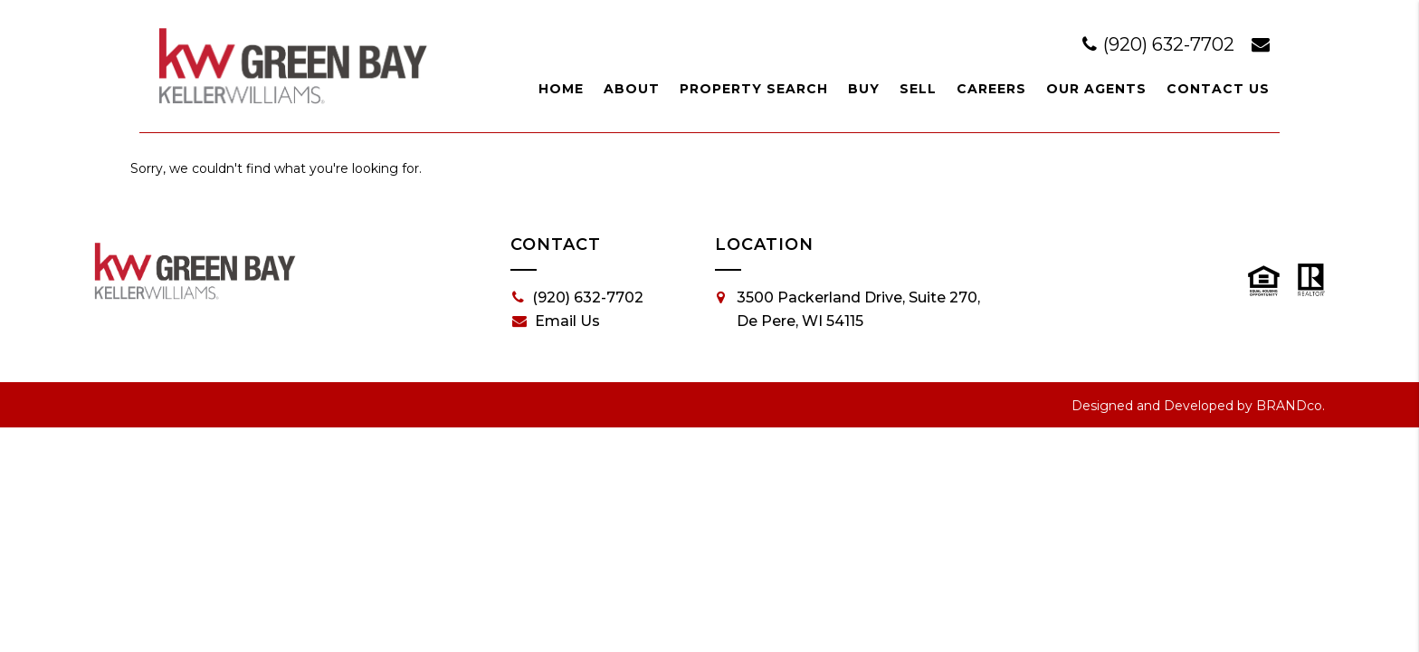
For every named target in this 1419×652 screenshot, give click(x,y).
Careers (991, 89)
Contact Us (1218, 89)
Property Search (754, 89)
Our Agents (1096, 89)
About (632, 89)
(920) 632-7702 (1160, 44)
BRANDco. (1290, 406)
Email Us (556, 321)
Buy (864, 89)
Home (561, 89)
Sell (918, 89)
